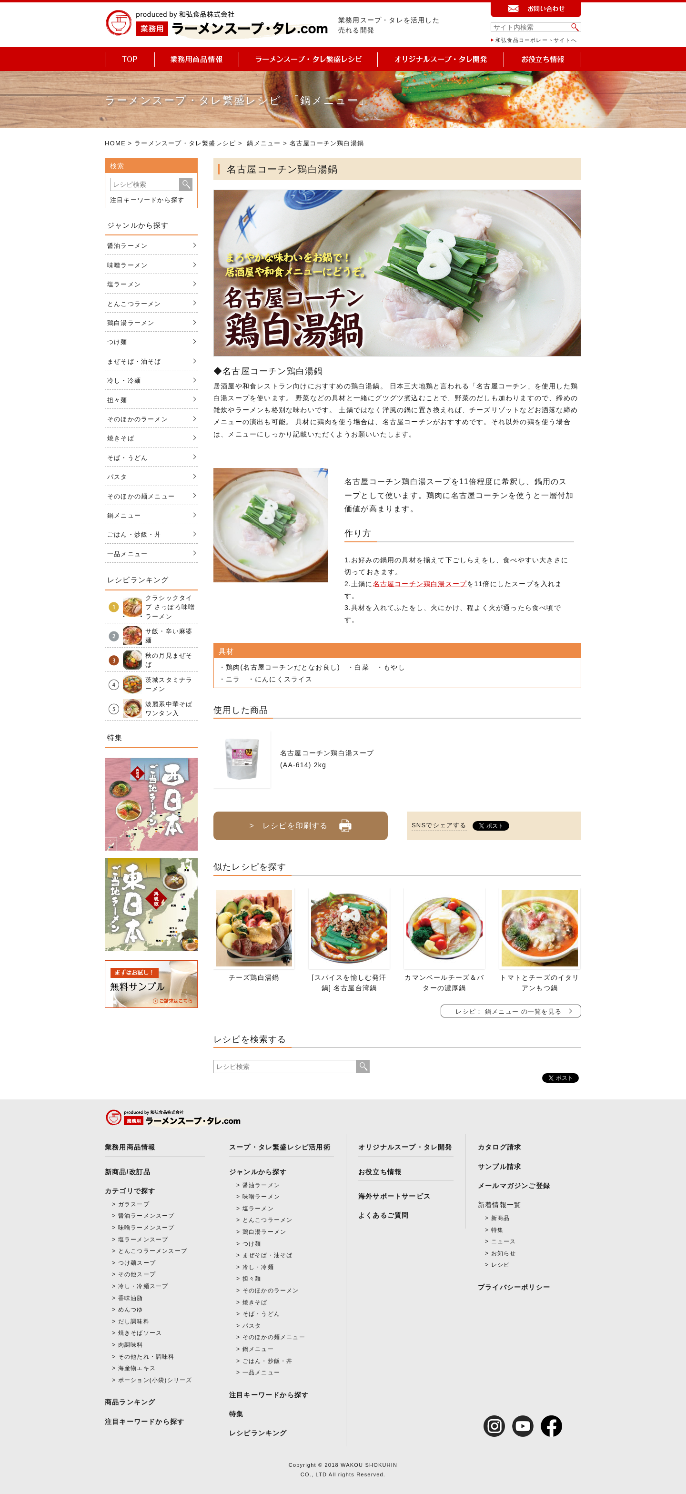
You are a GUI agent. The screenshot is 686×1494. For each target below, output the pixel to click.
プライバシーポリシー (514, 1287)
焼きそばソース (140, 1333)
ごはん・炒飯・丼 (134, 534)
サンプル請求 (499, 1166)
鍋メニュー (264, 143)
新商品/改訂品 (128, 1172)
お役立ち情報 (380, 1172)
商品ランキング (130, 1402)
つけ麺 (117, 342)
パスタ (117, 476)
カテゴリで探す (130, 1191)
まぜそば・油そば (134, 361)
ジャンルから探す (258, 1172)
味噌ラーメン (127, 265)
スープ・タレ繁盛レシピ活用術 (280, 1147)
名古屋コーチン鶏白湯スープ (420, 584)
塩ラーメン (124, 284)
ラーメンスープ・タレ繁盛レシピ (185, 143)
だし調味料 (134, 1321)
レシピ (500, 1264)
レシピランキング (258, 1433)
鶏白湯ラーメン (130, 322)
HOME (115, 143)
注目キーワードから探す (147, 199)
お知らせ (503, 1253)
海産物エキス (137, 1368)
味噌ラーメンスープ (146, 1227)
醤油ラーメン (127, 245)
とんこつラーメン (134, 303)
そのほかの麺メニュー (141, 496)
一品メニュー (127, 554)
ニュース (503, 1241)
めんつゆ (130, 1309)
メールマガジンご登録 (514, 1185)
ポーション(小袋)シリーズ (155, 1380)
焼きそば (120, 438)
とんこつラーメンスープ (152, 1251)
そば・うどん (127, 457)
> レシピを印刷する (300, 822)
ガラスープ (134, 1204)
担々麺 (117, 400)
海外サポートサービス (394, 1196)
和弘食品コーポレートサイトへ (536, 40)
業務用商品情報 (130, 1147)
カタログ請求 (499, 1147)
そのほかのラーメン (137, 419)
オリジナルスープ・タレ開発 (405, 1147)
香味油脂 (130, 1298)
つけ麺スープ (137, 1263)
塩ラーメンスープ (143, 1239)
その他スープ (137, 1274)
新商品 (500, 1218)
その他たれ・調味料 (146, 1356)
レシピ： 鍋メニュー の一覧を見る (508, 1011)
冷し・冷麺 (124, 380)
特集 (236, 1414)
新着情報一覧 (499, 1205)
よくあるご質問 (383, 1215)
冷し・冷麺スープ (143, 1286)
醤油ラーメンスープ (146, 1215)
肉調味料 (130, 1345)
